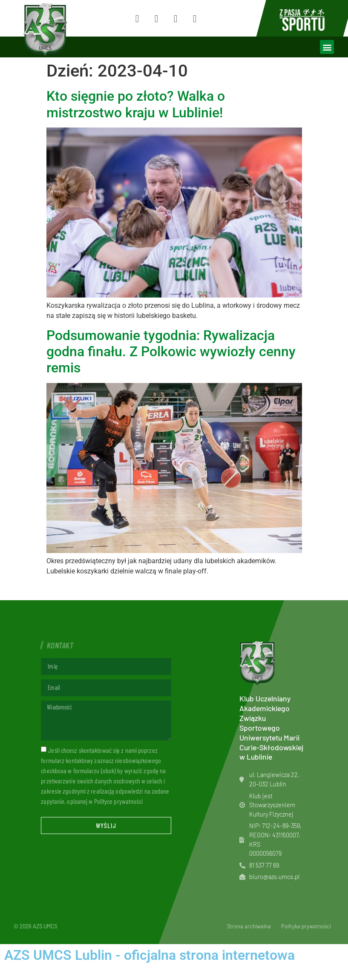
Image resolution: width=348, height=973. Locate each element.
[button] (327, 47)
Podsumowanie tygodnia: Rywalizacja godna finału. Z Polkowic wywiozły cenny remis (171, 351)
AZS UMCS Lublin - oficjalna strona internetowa (149, 955)
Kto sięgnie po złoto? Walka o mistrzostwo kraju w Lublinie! (135, 104)
